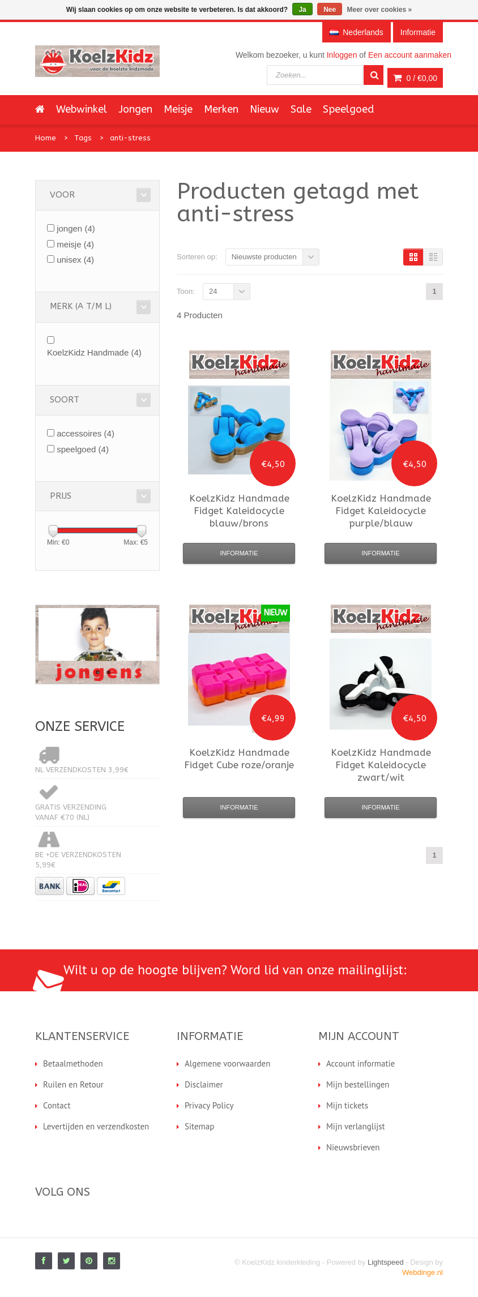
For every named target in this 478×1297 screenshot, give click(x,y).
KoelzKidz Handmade (94, 352)
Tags (83, 138)
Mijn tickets (347, 1105)
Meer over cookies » (379, 10)
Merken (221, 109)
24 (213, 291)
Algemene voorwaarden (227, 1063)
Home (45, 138)
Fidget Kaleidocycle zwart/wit (381, 765)
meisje (75, 244)
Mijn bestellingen (358, 1084)
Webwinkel (81, 109)
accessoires (85, 433)
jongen (76, 228)
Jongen (135, 109)
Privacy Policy (209, 1105)
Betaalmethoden (73, 1063)
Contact (57, 1105)
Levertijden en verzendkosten (96, 1126)
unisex (75, 259)
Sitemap (199, 1126)
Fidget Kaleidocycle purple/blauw (381, 511)
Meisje (178, 109)
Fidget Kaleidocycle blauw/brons (239, 511)
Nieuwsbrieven (353, 1147)
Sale (301, 109)
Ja (302, 10)
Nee (329, 10)
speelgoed (83, 449)
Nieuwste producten (264, 256)
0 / (415, 78)
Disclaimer (204, 1084)
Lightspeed (386, 1262)
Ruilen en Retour (73, 1084)
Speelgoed (348, 109)
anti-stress (130, 138)
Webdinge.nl (422, 1272)
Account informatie (360, 1063)
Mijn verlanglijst (355, 1126)
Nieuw (264, 109)
